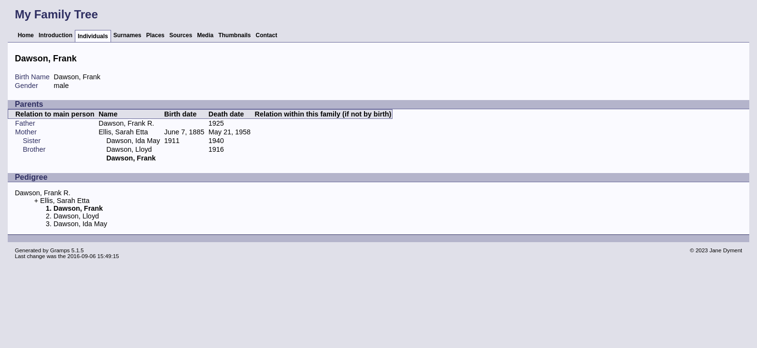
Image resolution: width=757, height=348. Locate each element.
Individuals (93, 36)
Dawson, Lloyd (129, 149)
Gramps (60, 250)
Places (155, 35)
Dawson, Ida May (133, 141)
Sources (180, 35)
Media (205, 35)
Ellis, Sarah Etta (123, 132)
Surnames (127, 35)
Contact (267, 35)
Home (26, 35)
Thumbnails (234, 35)
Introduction (55, 35)
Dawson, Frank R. (126, 123)
